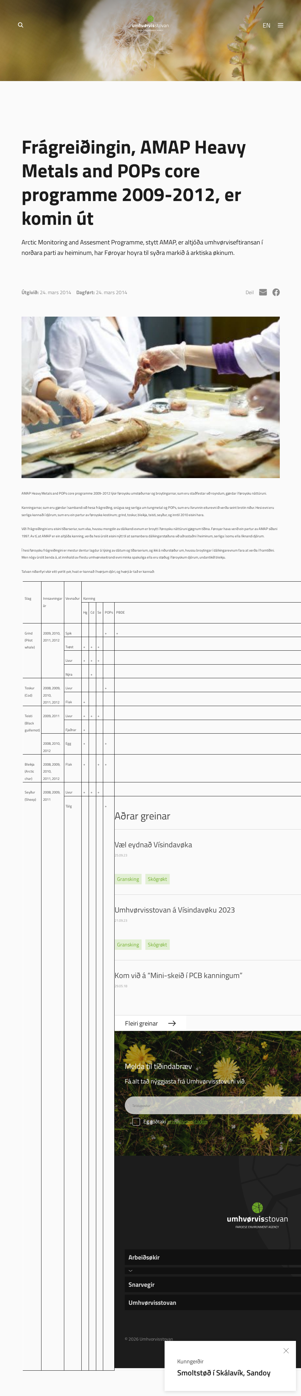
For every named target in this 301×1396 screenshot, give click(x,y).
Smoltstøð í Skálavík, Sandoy (224, 1372)
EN (267, 25)
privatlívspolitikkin (187, 1121)
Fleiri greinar (141, 1023)
